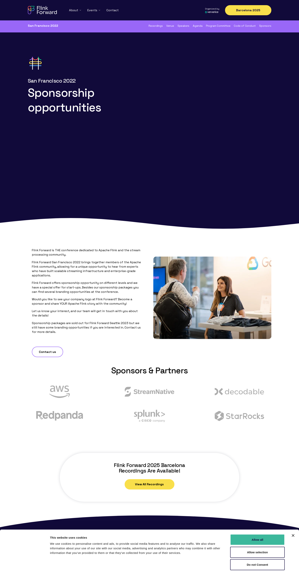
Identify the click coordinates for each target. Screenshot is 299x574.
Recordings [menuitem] (156, 25)
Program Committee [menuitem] (218, 25)
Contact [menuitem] (112, 10)
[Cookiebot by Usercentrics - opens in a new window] (24, 566)
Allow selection (257, 539)
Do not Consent (257, 552)
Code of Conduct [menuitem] (245, 25)
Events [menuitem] (92, 10)
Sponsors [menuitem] (265, 25)
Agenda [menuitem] (198, 25)
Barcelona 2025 (248, 10)
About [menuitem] (73, 10)
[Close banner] (293, 523)
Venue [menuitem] (170, 25)
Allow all (257, 527)
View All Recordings (149, 436)
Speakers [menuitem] (183, 25)
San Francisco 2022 (43, 26)
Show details (200, 566)
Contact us (47, 304)
